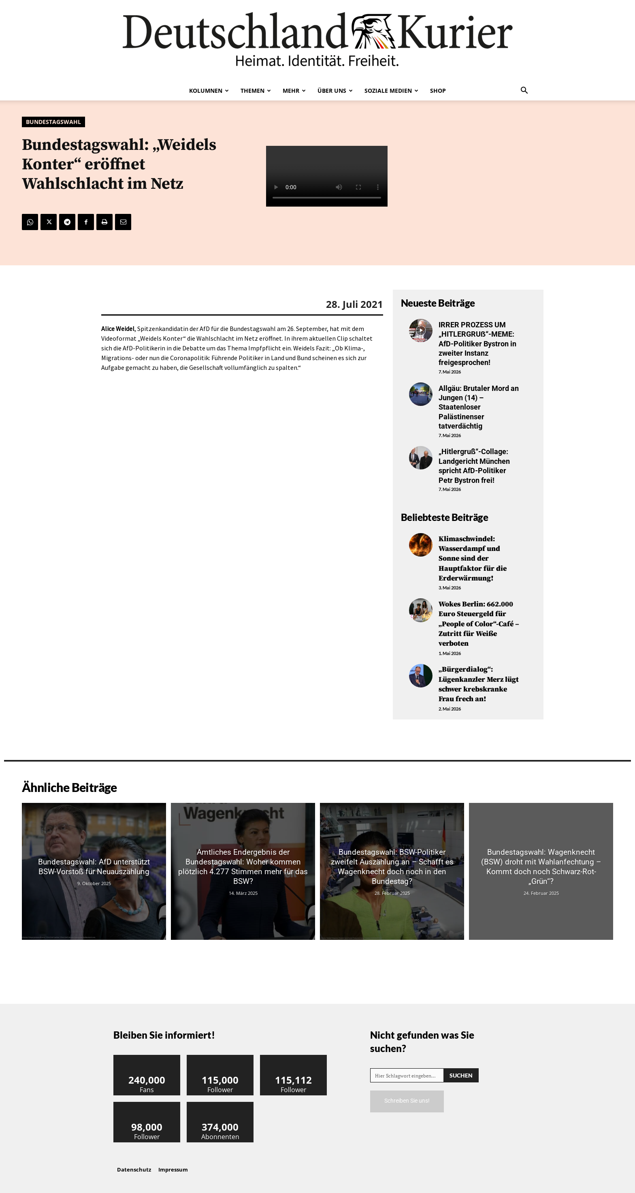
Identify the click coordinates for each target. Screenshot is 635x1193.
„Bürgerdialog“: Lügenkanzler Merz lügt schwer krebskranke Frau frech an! (479, 680)
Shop (438, 90)
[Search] (461, 1070)
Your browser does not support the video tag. (327, 176)
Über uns (335, 90)
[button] (524, 91)
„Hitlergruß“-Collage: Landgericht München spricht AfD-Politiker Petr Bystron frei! (474, 465)
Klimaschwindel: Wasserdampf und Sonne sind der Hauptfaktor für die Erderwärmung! (473, 558)
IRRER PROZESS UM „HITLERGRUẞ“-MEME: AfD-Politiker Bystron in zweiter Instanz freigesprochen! (477, 343)
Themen (256, 90)
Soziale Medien (391, 90)
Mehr (294, 90)
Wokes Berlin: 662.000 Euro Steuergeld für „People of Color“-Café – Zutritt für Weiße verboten (479, 621)
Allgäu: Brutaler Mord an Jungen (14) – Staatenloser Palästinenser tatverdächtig (479, 407)
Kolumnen (209, 90)
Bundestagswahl (53, 122)
